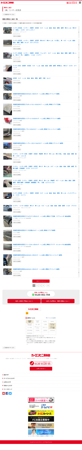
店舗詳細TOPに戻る (9, 14)
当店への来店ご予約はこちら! (24, 301)
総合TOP (6, 374)
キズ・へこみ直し (13, 23)
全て (5, 23)
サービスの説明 (51, 318)
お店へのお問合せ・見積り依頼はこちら (57, 301)
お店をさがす (7, 382)
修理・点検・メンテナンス (25, 23)
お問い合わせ (41, 368)
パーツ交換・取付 (38, 23)
